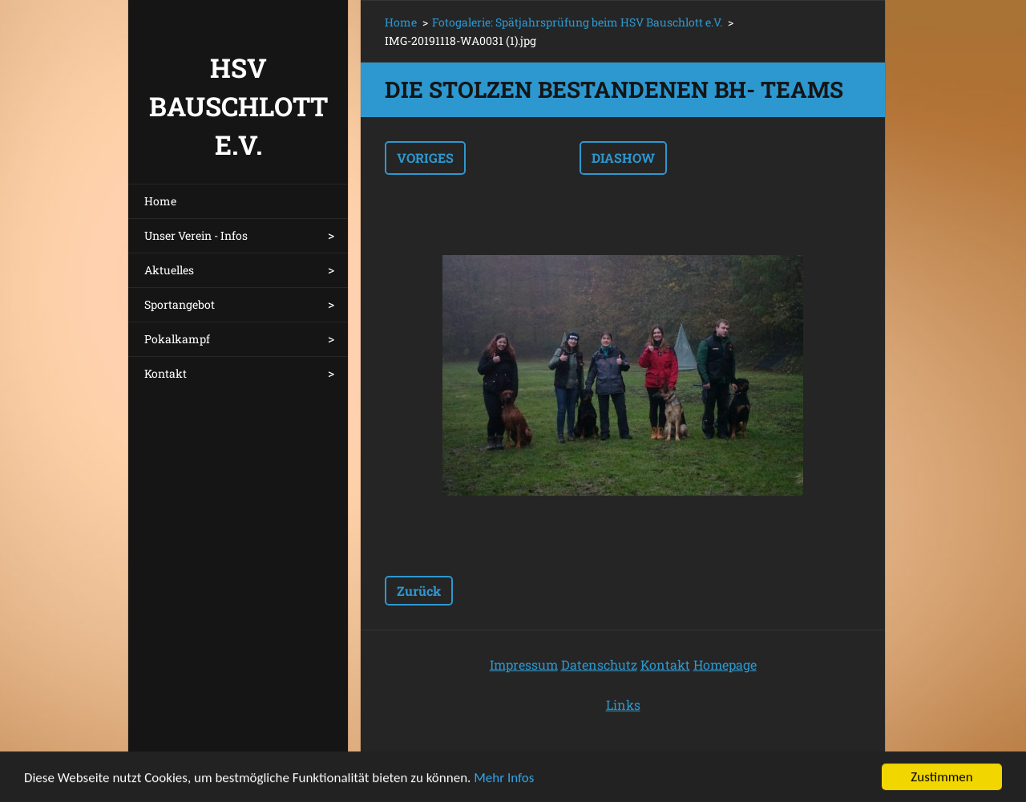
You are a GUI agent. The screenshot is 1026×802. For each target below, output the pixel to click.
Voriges (425, 157)
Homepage (725, 664)
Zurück (419, 590)
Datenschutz (599, 664)
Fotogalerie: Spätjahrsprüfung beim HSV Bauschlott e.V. (577, 22)
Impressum (524, 664)
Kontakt (165, 373)
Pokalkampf (177, 338)
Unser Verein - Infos (196, 235)
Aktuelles (169, 269)
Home (160, 201)
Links (623, 704)
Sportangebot (179, 304)
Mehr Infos (504, 779)
